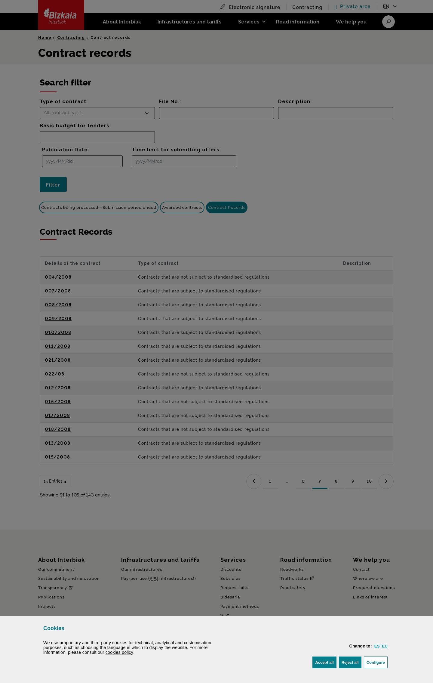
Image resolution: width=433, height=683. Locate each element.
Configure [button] (377, 662)
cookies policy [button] (120, 652)
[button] (377, 646)
